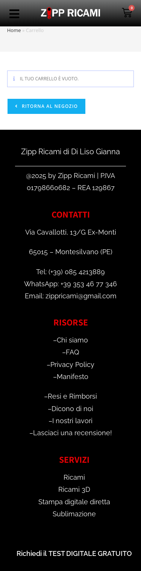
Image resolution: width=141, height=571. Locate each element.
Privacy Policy (72, 364)
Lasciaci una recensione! (72, 433)
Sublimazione (74, 514)
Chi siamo (72, 340)
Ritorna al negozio (49, 106)
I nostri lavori (72, 421)
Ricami (74, 477)
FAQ (72, 352)
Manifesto (72, 377)
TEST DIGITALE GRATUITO (90, 553)
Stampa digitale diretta (74, 502)
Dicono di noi (72, 409)
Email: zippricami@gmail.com (71, 296)
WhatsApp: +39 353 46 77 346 (70, 284)
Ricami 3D (74, 489)
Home (14, 30)
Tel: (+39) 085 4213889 (70, 272)
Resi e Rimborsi (72, 396)
